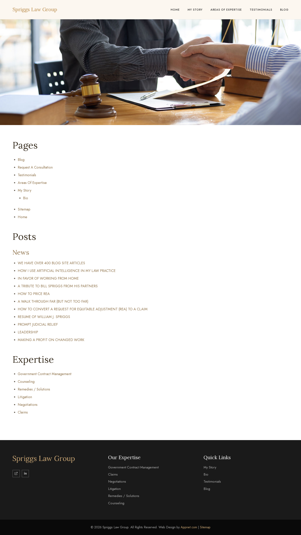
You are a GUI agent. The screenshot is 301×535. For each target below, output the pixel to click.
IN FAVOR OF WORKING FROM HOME (48, 278)
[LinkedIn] (25, 473)
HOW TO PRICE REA (34, 293)
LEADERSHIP (28, 332)
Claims (23, 412)
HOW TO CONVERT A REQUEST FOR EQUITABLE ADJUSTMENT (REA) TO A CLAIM (83, 309)
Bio (25, 198)
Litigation (25, 397)
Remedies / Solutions (34, 389)
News (20, 252)
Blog (21, 159)
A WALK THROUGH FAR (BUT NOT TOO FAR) (53, 301)
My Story (24, 190)
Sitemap (24, 209)
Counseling (26, 381)
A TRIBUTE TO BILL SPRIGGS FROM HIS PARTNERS (58, 286)
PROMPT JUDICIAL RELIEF (38, 324)
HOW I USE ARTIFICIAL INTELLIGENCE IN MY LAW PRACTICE (67, 270)
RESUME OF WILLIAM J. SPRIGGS (44, 316)
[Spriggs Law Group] (16, 473)
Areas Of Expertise (32, 182)
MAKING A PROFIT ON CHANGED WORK (51, 339)
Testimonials (27, 175)
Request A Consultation (35, 167)
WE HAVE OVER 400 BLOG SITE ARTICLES (51, 263)
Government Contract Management (44, 373)
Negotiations (27, 404)
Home (22, 217)
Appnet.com (189, 527)
